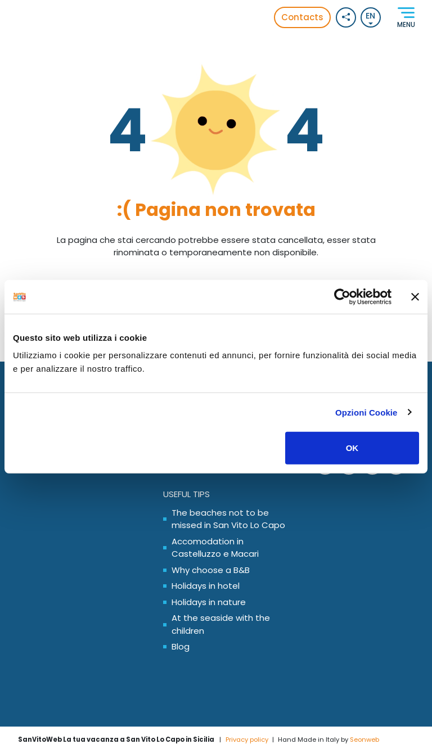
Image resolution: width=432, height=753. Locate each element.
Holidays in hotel (206, 586)
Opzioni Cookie (366, 412)
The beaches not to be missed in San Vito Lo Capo (228, 519)
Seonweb (364, 739)
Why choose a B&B (211, 570)
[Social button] (346, 17)
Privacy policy (247, 739)
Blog (181, 646)
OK (352, 448)
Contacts (302, 17)
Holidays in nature (209, 602)
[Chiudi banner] (415, 296)
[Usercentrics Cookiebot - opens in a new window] (342, 296)
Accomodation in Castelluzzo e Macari (215, 547)
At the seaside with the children (221, 624)
